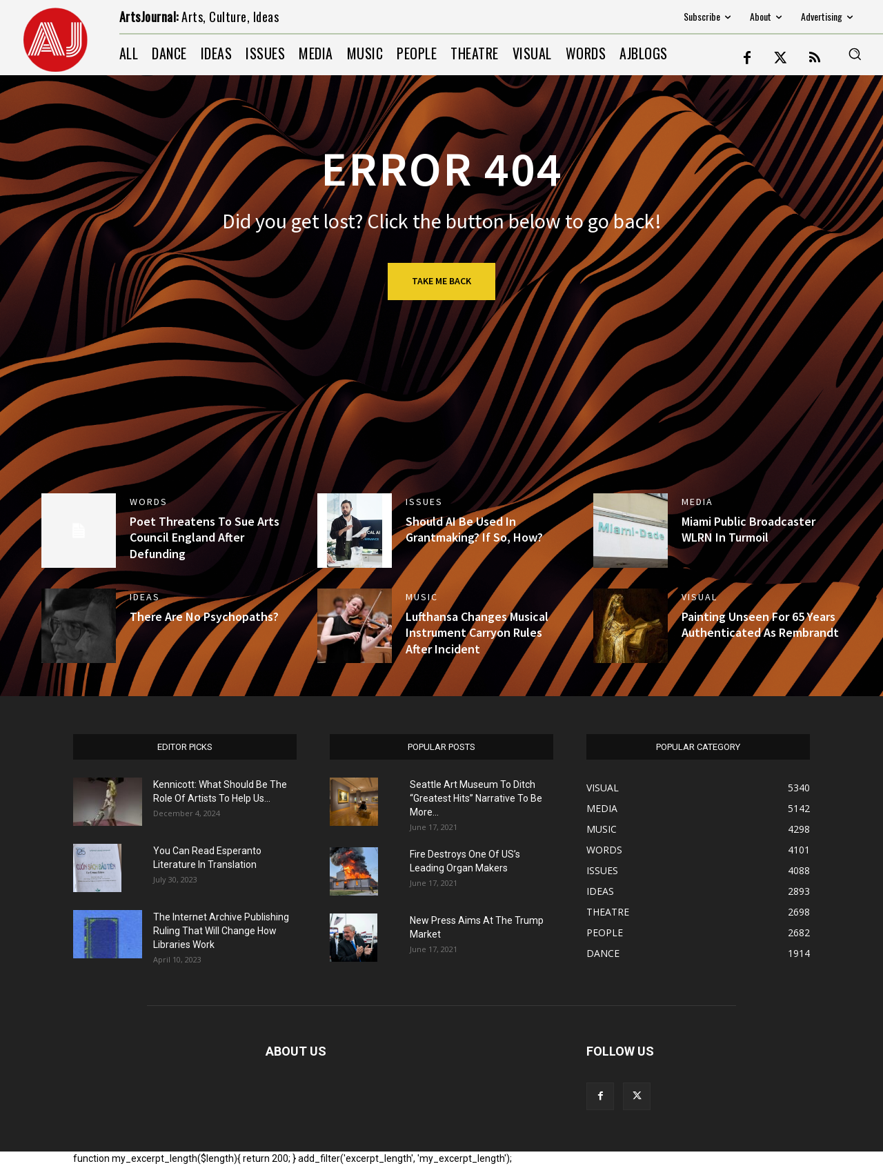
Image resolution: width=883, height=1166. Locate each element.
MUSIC (422, 597)
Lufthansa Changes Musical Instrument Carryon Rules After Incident (477, 633)
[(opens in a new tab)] (354, 530)
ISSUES (424, 501)
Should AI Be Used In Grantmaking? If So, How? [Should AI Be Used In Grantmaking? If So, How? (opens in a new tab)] (474, 529)
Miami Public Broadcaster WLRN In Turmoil (748, 529)
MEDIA (697, 501)
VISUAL (699, 597)
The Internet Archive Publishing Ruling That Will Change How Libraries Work (221, 930)
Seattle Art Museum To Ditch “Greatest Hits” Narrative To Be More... (476, 798)
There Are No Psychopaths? (204, 616)
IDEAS (145, 597)
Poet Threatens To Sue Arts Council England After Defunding (204, 537)
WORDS (149, 501)
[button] (855, 54)
